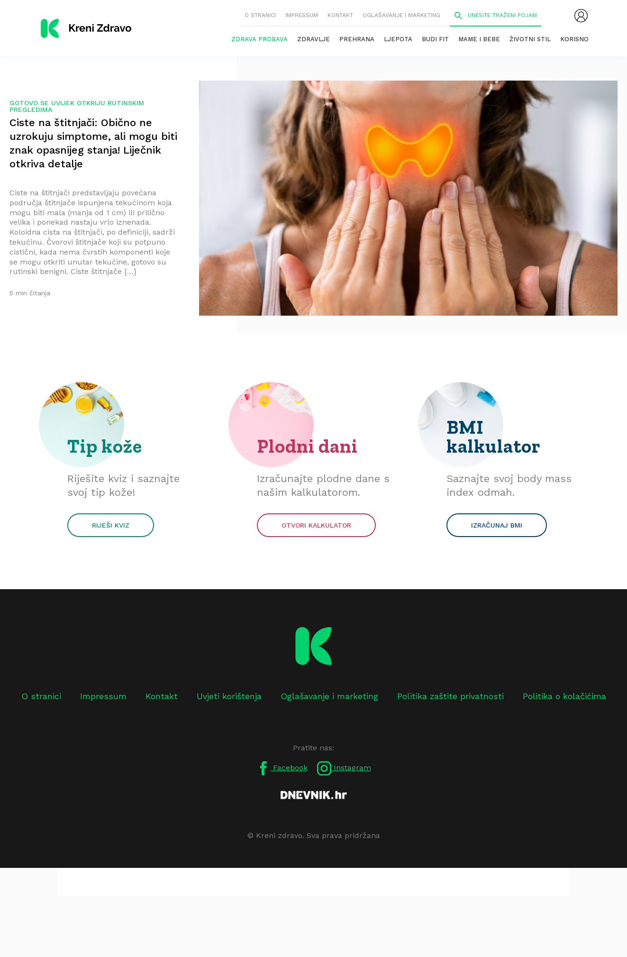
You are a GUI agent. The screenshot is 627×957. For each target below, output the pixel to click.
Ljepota (398, 39)
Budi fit (435, 39)
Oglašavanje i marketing (401, 15)
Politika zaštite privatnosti (450, 696)
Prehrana (356, 39)
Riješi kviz (110, 525)
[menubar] (581, 15)
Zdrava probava (259, 39)
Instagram (344, 768)
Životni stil (530, 39)
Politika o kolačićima (564, 696)
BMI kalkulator (493, 436)
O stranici (260, 15)
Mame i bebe (479, 39)
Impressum (301, 15)
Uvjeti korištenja (229, 696)
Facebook (282, 768)
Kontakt (340, 15)
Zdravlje (313, 39)
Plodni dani (307, 446)
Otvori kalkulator (316, 525)
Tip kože (104, 446)
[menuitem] (581, 15)
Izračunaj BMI (496, 525)
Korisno (574, 39)
